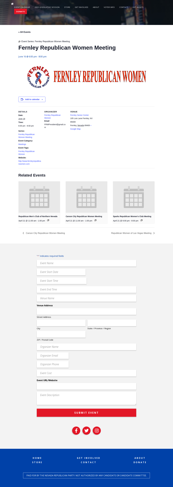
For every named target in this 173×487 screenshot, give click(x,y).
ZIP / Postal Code (45, 339)
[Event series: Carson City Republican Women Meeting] (95, 220)
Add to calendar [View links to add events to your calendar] (32, 99)
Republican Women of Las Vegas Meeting (131, 233)
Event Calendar (22, 7)
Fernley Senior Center (79, 115)
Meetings (22, 144)
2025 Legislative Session (47, 7)
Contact (123, 7)
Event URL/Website (47, 380)
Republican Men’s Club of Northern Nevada (38, 216)
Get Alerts (138, 7)
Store (67, 7)
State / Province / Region (99, 328)
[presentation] (39, 197)
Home (37, 457)
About (96, 7)
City (38, 328)
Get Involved (81, 7)
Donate (20, 11)
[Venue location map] (110, 125)
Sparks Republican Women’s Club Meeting (132, 216)
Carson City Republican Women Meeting (84, 216)
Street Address (44, 317)
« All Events (24, 32)
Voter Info (109, 7)
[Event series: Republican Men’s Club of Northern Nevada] (48, 220)
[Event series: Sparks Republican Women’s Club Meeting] (141, 220)
